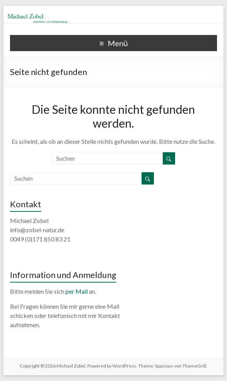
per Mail (76, 291)
